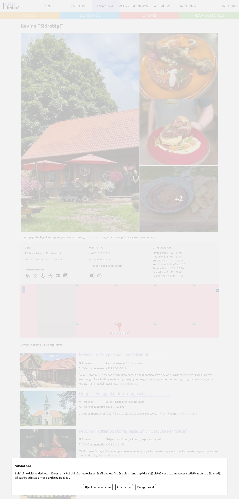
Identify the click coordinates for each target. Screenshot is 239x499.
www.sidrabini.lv (101, 259)
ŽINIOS (50, 6)
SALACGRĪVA (90, 15)
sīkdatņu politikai (58, 477)
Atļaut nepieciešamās (97, 487)
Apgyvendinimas (133, 6)
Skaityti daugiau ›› (128, 383)
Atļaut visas (124, 487)
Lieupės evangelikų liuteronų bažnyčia (115, 393)
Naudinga (161, 6)
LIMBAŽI (149, 15)
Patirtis (78, 6)
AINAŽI (30, 15)
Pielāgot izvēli (146, 487)
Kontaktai (189, 6)
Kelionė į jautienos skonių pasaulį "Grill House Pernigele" (133, 431)
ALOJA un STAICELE (209, 15)
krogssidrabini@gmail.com (107, 265)
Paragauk (105, 6)
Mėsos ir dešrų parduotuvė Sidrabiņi (113, 354)
